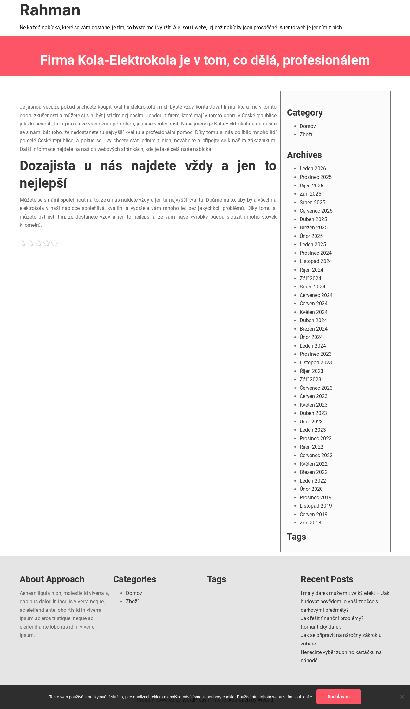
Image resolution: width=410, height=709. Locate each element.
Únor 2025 (311, 236)
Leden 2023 (313, 430)
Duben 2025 (313, 219)
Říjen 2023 (311, 371)
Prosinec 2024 (316, 253)
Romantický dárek (321, 627)
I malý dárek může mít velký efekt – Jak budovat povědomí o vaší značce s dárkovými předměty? (345, 601)
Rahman (50, 9)
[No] (402, 696)
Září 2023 (310, 379)
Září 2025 (310, 194)
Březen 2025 (314, 228)
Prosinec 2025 (316, 177)
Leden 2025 (313, 244)
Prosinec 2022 (316, 439)
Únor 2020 (311, 489)
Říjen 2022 (311, 447)
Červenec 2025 (316, 211)
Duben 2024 (313, 320)
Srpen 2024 (312, 287)
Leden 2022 (313, 481)
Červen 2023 (314, 396)
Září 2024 (310, 278)
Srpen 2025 (312, 202)
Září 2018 (310, 523)
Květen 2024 (314, 312)
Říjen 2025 (311, 186)
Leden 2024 (313, 346)
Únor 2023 (311, 422)
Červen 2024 (314, 303)
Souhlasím (339, 696)
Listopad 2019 (316, 506)
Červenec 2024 (316, 295)
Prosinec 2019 (316, 498)
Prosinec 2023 (316, 354)
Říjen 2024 (311, 270)
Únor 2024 (311, 337)
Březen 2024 (314, 329)
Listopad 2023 (316, 363)
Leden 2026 (313, 168)
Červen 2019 (314, 514)
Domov (308, 126)
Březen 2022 (314, 472)
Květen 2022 (314, 464)
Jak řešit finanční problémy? (332, 618)
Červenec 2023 (316, 388)
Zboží (306, 135)
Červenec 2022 (316, 455)
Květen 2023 (314, 405)
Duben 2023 (313, 413)
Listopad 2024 (316, 261)
